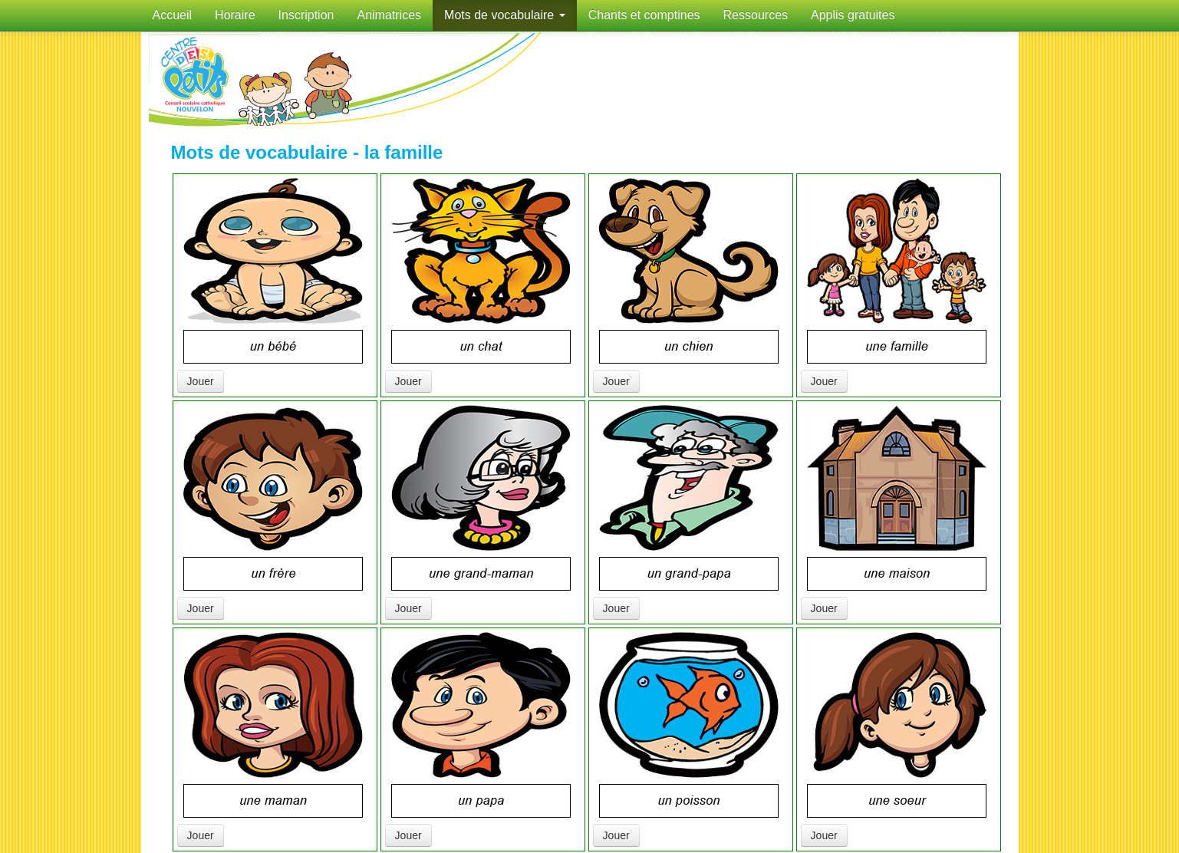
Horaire (235, 14)
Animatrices (389, 14)
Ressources (755, 14)
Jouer (200, 381)
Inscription (306, 14)
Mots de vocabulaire (504, 14)
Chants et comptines (644, 14)
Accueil (173, 14)
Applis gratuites (852, 14)
